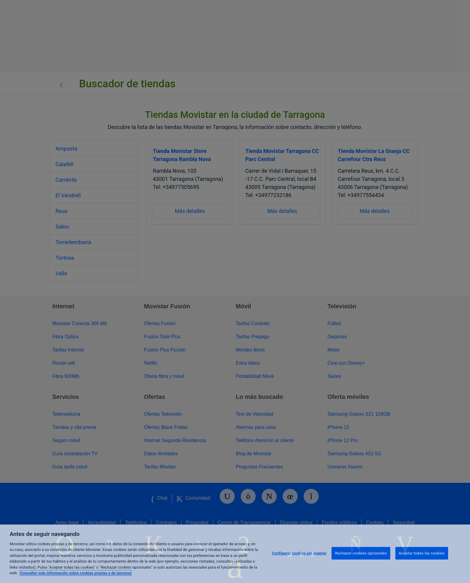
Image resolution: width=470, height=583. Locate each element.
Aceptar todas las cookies (422, 553)
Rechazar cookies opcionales (361, 553)
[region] (235, 554)
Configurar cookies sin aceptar (299, 553)
